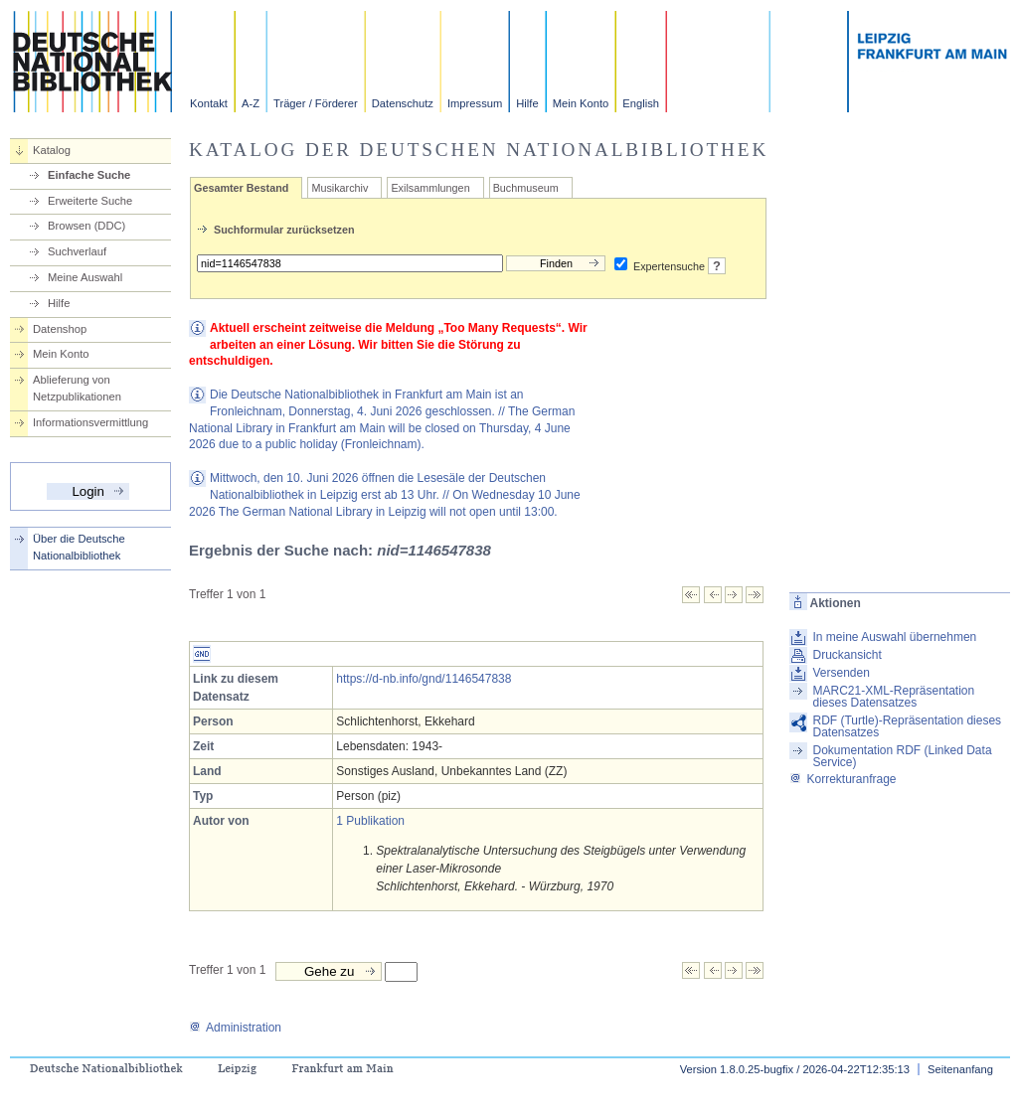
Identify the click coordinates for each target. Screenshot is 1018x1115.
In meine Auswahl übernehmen (894, 637)
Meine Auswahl (85, 277)
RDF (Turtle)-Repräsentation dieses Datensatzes (906, 726)
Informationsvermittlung (90, 422)
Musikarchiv (339, 188)
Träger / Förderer (315, 103)
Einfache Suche (89, 175)
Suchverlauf (77, 251)
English (640, 103)
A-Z (250, 103)
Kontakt (209, 103)
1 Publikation (370, 821)
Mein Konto (581, 103)
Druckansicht (846, 655)
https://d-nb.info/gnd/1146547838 (423, 679)
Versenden (840, 673)
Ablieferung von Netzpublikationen (77, 388)
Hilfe (527, 103)
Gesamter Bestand (241, 188)
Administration (235, 1028)
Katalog (52, 150)
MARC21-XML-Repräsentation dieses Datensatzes (893, 697)
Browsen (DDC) (86, 226)
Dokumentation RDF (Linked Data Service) (901, 756)
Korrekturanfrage (842, 779)
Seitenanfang (960, 1069)
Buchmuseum (526, 188)
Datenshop (59, 329)
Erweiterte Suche (90, 201)
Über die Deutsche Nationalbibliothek (79, 547)
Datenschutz (402, 103)
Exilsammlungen (430, 188)
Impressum (474, 103)
